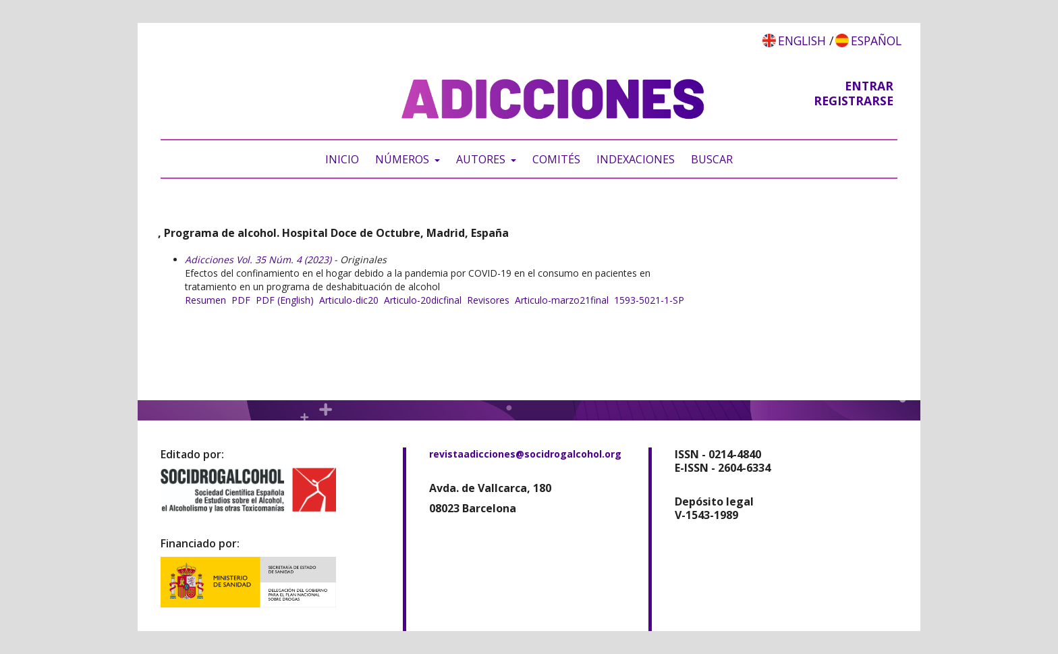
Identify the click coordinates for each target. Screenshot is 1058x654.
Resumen (205, 300)
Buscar (712, 159)
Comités (556, 159)
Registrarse (853, 100)
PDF (240, 300)
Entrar (869, 85)
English (802, 40)
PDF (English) (285, 300)
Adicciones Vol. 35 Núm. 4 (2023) (258, 259)
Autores (482, 159)
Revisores (488, 300)
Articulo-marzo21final (562, 300)
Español (876, 40)
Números (403, 159)
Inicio (342, 159)
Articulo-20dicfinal (423, 300)
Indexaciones (635, 159)
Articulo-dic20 (349, 300)
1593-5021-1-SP (649, 300)
